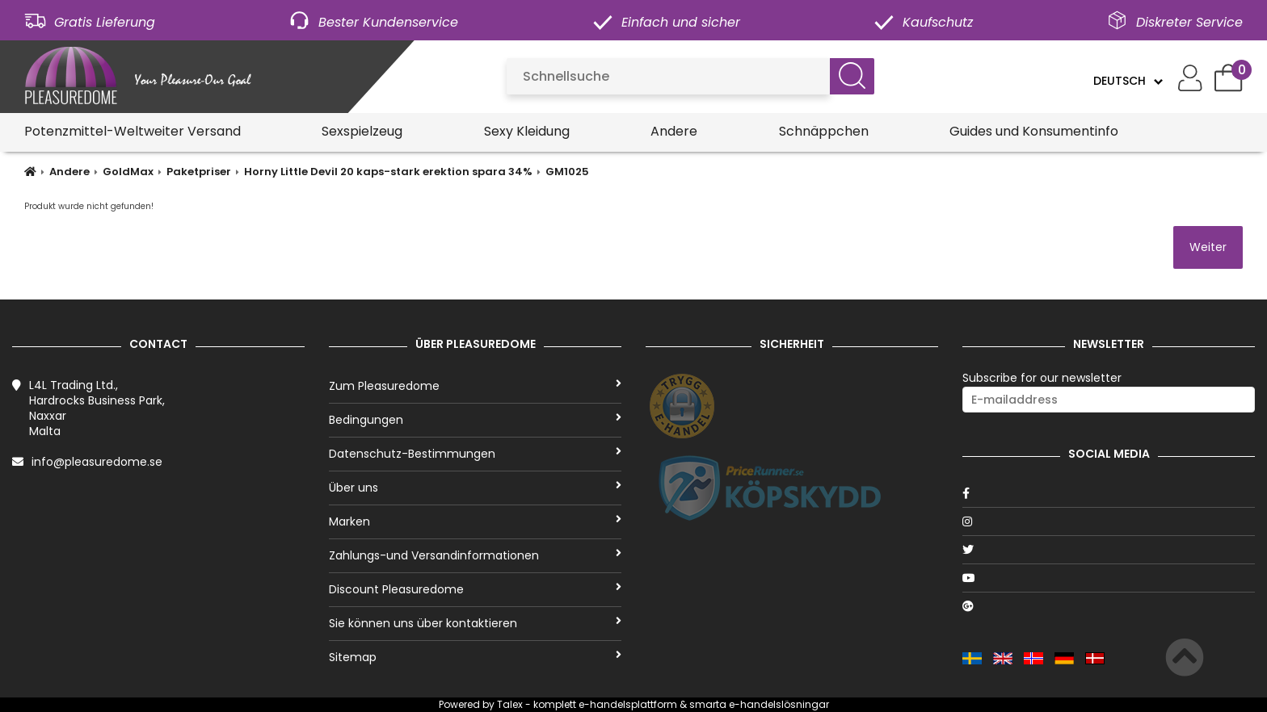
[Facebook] (1108, 493)
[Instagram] (1108, 521)
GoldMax (128, 171)
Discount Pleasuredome (475, 589)
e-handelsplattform (628, 704)
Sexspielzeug (362, 131)
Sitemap (475, 657)
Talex (510, 704)
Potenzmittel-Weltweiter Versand (132, 131)
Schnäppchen (824, 131)
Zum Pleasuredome (475, 386)
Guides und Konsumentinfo (1033, 131)
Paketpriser (198, 171)
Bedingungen (475, 420)
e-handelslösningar (779, 704)
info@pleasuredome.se (97, 462)
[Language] (1127, 81)
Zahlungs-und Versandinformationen (475, 555)
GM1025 (567, 171)
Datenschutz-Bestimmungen (475, 454)
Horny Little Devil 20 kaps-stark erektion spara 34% (388, 171)
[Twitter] (1108, 549)
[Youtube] (1108, 578)
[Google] (1108, 606)
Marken (475, 521)
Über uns (475, 488)
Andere (673, 131)
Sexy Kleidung (527, 131)
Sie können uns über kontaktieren (475, 623)
